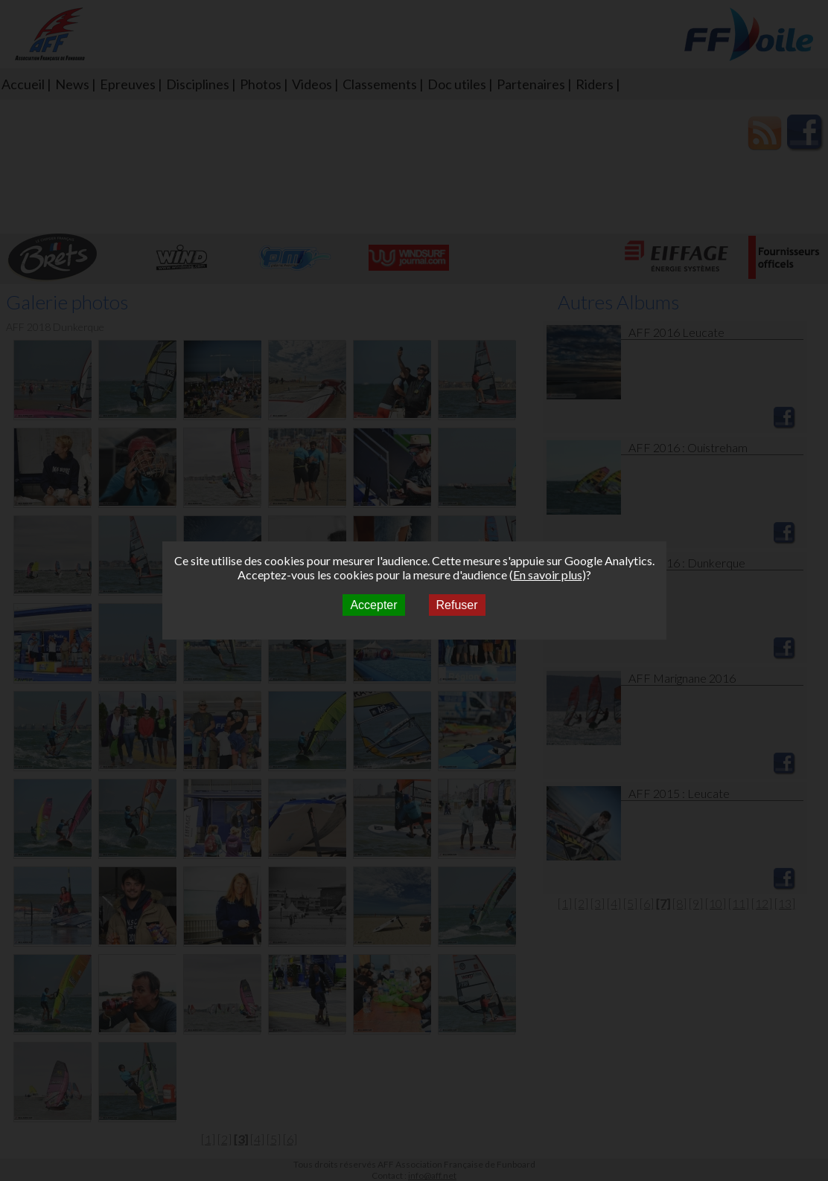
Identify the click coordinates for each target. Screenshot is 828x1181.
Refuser (457, 605)
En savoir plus (547, 574)
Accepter (373, 605)
